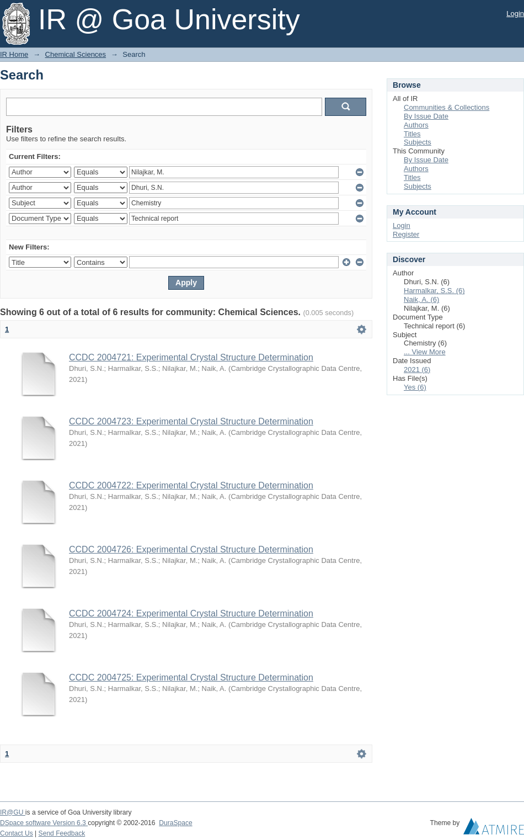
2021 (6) (417, 369)
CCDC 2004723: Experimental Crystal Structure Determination (191, 421)
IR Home (14, 54)
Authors (416, 125)
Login (515, 13)
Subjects (417, 142)
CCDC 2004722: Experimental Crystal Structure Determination (191, 485)
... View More (425, 352)
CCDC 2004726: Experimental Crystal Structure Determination (191, 549)
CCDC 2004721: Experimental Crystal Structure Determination (191, 357)
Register (406, 234)
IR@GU (12, 812)
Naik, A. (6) (421, 299)
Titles (412, 134)
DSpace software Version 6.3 (44, 823)
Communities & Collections (446, 107)
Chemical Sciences (75, 54)
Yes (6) (415, 387)
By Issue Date (426, 116)
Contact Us (16, 833)
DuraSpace (175, 823)
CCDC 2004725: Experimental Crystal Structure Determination (191, 677)
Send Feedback (62, 833)
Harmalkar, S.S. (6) (434, 290)
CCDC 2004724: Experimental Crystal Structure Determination (191, 613)
